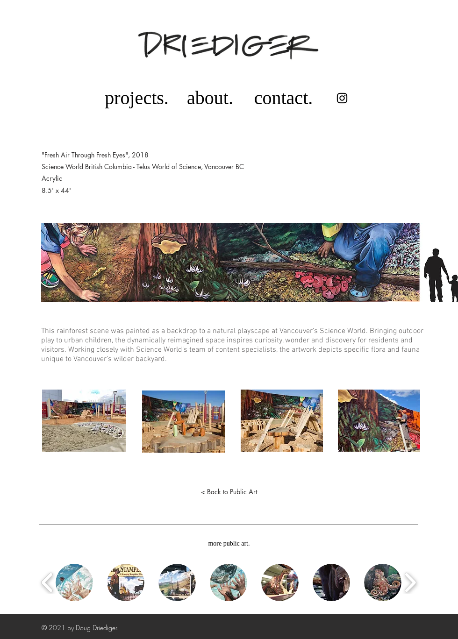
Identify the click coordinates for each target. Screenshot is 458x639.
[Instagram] (342, 98)
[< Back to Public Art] (229, 492)
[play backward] (47, 582)
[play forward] (410, 582)
